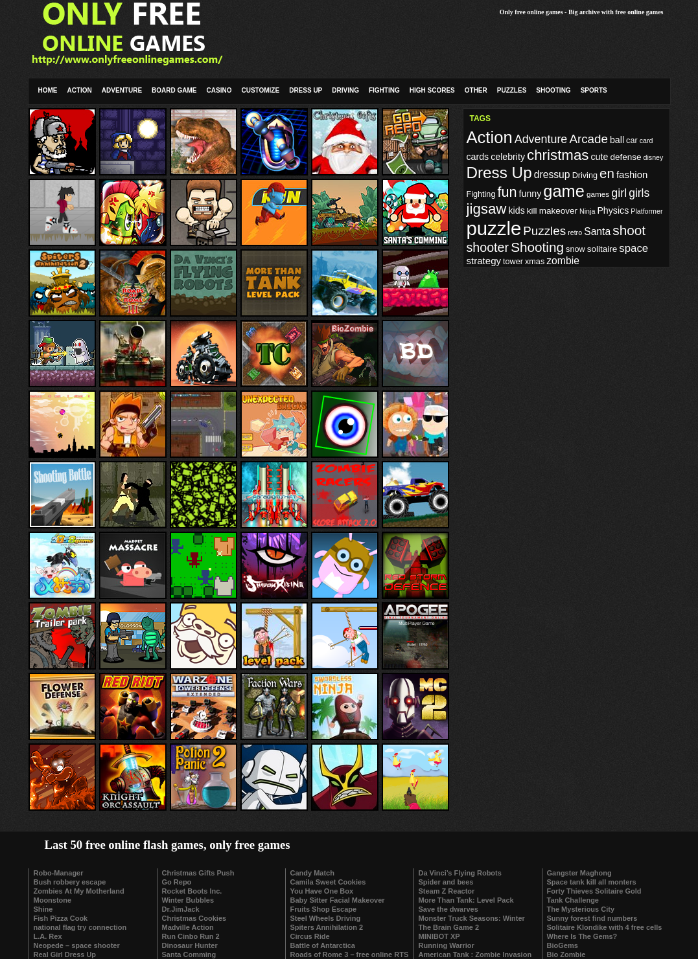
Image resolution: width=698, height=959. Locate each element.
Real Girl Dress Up (65, 954)
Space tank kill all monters (591, 882)
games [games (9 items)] (598, 194)
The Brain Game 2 (449, 927)
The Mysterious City (581, 909)
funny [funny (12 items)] (530, 193)
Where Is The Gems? (582, 936)
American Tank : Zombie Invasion (475, 954)
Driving (345, 90)
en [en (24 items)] (606, 173)
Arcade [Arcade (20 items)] (588, 139)
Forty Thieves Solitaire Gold (594, 891)
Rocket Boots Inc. (192, 891)
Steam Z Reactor (447, 891)
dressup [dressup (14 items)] (552, 174)
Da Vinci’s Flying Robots (460, 873)
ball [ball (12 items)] (617, 140)
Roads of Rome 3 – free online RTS (349, 954)
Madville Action (188, 927)
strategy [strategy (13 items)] (484, 260)
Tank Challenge (573, 900)
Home (48, 90)
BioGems (562, 945)
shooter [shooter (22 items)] (488, 247)
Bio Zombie (566, 954)
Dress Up (305, 90)
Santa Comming (189, 954)
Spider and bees (446, 882)
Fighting (384, 90)
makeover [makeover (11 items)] (558, 211)
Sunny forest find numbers (592, 918)
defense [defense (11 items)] (625, 157)
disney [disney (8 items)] (654, 157)
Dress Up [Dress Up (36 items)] (499, 172)
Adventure (122, 90)
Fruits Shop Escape (323, 909)
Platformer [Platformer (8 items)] (646, 211)
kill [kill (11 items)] (532, 211)
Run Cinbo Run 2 (191, 936)
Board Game (174, 90)
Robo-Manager (59, 873)
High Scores (432, 90)
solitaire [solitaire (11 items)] (602, 249)
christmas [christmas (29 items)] (557, 155)
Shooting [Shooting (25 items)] (537, 247)
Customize (260, 90)
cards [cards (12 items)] (478, 157)
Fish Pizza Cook (61, 918)
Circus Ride (310, 936)
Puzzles (512, 90)
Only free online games (531, 12)
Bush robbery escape (70, 882)
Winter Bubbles (188, 900)
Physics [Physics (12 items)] (613, 210)
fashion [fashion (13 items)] (632, 174)
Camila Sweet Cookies (328, 882)
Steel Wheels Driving (325, 918)
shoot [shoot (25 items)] (629, 230)
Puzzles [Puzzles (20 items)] (544, 231)
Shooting (553, 90)
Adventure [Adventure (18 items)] (541, 139)
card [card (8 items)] (646, 140)
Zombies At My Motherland (79, 891)
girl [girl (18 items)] (619, 192)
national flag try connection (80, 927)
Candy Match (312, 873)
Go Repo (177, 882)
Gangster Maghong (579, 873)
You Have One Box (322, 891)
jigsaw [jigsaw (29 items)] (487, 209)
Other (476, 90)
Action (79, 90)
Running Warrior (446, 945)
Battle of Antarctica (322, 945)
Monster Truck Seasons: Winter (472, 918)
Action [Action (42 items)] (490, 137)
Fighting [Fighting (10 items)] (481, 194)
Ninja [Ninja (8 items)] (587, 211)
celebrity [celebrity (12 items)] (508, 157)
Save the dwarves (448, 909)
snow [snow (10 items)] (575, 249)
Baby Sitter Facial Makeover (337, 900)
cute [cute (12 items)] (600, 157)
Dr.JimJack (181, 909)
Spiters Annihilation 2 (327, 927)
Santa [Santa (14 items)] (597, 231)
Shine (43, 909)
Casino (219, 90)
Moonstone (53, 900)
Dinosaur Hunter (190, 945)
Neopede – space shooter (77, 945)
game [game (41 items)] (563, 191)
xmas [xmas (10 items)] (534, 261)
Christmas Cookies (194, 918)
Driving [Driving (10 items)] (585, 175)
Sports (594, 90)
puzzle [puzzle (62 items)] (494, 228)
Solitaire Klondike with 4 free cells (604, 927)
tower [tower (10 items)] (513, 261)
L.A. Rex (48, 936)
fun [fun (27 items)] (507, 192)
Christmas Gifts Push (198, 873)
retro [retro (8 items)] (575, 232)
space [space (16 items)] (633, 248)
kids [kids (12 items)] (517, 210)
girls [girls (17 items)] (639, 192)
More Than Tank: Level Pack (466, 900)
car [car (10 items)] (632, 140)
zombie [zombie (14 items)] (562, 260)
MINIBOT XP (439, 936)
